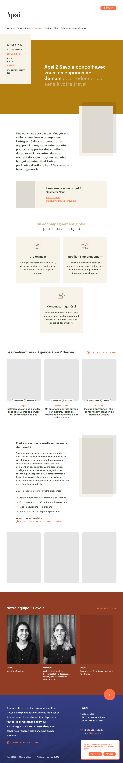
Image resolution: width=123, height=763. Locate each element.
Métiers (11, 28)
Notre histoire (14, 45)
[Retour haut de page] (109, 694)
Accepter (95, 754)
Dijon (11, 62)
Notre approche (15, 50)
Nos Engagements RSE (16, 71)
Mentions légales (26, 757)
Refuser (109, 754)
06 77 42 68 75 (53, 198)
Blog (56, 28)
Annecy (12, 65)
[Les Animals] (13, 15)
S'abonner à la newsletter (24, 743)
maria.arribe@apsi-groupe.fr (61, 201)
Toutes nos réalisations (103, 353)
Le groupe (37, 28)
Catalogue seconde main (74, 28)
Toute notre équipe (106, 608)
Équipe (48, 28)
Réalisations (23, 28)
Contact (108, 8)
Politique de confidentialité (48, 757)
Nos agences (16, 54)
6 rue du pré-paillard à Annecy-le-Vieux (40, 522)
